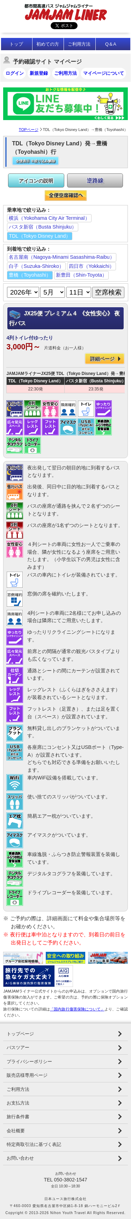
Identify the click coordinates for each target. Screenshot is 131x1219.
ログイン (15, 73)
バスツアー (18, 1047)
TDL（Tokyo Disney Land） (40, 236)
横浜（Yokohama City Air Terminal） (49, 218)
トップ (16, 44)
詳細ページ (102, 359)
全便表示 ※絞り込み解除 (35, 161)
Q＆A (110, 44)
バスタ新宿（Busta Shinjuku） (43, 227)
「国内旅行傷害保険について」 (77, 1009)
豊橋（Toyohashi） (30, 275)
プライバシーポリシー (29, 1061)
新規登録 (39, 73)
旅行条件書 (18, 1116)
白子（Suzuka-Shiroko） (36, 266)
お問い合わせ (20, 1158)
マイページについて (103, 73)
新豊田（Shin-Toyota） (81, 275)
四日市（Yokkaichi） (91, 266)
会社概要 (16, 1130)
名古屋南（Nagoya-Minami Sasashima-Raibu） (61, 257)
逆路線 (95, 181)
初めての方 (47, 44)
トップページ (20, 1033)
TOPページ (28, 129)
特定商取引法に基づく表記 (34, 1144)
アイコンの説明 (36, 181)
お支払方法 (18, 1103)
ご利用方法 (79, 44)
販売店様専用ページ (27, 1075)
